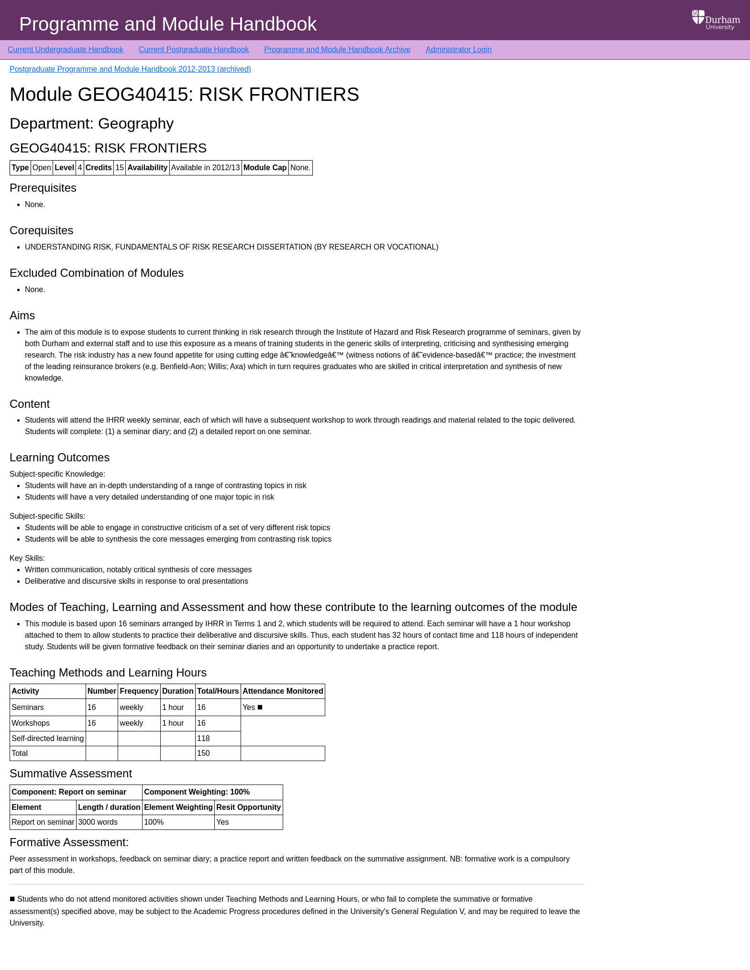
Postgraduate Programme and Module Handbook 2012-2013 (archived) (130, 69)
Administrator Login (459, 49)
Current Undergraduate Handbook (65, 49)
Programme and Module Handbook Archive (337, 49)
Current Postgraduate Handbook (194, 49)
